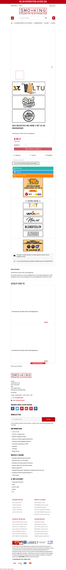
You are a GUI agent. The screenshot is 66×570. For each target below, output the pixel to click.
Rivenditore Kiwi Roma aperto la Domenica (22, 463)
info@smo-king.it (20, 400)
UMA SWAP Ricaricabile (40, 524)
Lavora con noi (15, 431)
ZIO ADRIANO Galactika (40, 507)
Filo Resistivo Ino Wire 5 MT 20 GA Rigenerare (25, 311)
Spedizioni (14, 446)
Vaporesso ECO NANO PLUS (19, 526)
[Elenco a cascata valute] (21, 6)
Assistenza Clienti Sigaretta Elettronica (21, 441)
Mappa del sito (15, 451)
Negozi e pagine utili (17, 467)
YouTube (22, 408)
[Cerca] (33, 18)
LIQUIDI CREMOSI (16, 505)
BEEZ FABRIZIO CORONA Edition (20, 536)
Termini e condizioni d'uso (18, 434)
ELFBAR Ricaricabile (39, 522)
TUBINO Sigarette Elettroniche (41, 536)
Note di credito (15, 487)
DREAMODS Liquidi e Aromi (41, 529)
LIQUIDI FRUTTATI (16, 507)
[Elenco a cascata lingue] (14, 6)
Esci (13, 491)
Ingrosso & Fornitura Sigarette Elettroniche (22, 439)
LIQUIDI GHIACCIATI (17, 512)
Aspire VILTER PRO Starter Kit (19, 533)
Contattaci (14, 448)
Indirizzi (14, 489)
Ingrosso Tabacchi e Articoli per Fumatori (22, 465)
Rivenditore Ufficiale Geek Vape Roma (21, 458)
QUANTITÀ (17, 145)
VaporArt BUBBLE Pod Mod (18, 531)
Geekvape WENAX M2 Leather (19, 522)
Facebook (12, 408)
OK (48, 419)
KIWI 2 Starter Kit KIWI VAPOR (19, 524)
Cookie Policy (10, 569)
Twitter (17, 408)
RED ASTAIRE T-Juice (39, 502)
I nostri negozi (15, 475)
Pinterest (48, 155)
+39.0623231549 (19, 397)
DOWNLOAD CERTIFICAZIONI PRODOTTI (22, 472)
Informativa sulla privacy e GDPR (20, 444)
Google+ (26, 408)
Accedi (52, 5)
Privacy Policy (3, 569)
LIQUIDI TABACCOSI (17, 509)
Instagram (35, 408)
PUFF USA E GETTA (17, 502)
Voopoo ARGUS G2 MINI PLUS (19, 529)
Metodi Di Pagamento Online (19, 436)
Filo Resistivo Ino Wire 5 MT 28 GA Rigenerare (25, 350)
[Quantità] (33, 145)
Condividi (17, 155)
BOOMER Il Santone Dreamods (41, 514)
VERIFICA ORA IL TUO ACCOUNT (20, 460)
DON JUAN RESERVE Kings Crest (42, 512)
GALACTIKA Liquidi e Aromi (41, 526)
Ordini (13, 484)
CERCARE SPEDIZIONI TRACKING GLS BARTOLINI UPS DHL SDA (28, 470)
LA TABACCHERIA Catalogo (41, 533)
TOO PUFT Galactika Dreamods (42, 509)
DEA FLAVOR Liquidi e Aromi (41, 531)
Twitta (33, 155)
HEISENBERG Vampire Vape (41, 505)
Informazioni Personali (17, 482)
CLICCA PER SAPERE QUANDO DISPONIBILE (26, 163)
